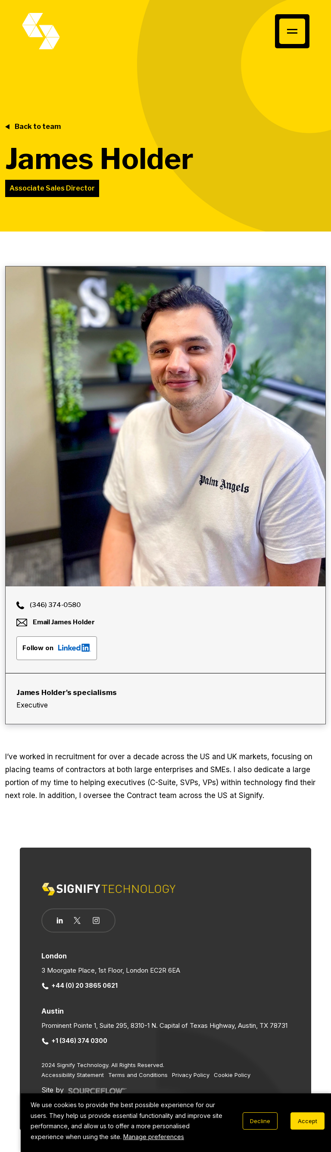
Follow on (56, 647)
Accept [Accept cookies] (307, 1121)
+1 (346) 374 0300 (74, 1040)
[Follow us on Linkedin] (59, 920)
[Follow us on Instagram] (96, 921)
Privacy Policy (190, 1074)
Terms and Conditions (138, 1074)
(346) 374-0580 (48, 605)
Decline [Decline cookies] (260, 1121)
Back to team (38, 126)
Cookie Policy (232, 1074)
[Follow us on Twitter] (77, 920)
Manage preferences (153, 1136)
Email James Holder (55, 622)
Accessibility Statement (72, 1074)
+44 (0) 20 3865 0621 (80, 985)
